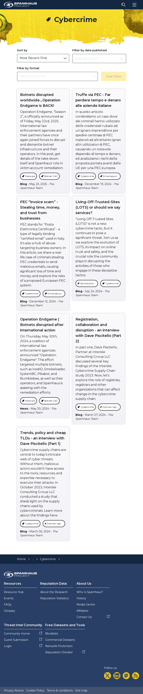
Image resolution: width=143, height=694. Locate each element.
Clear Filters (114, 76)
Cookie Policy (35, 690)
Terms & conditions (60, 690)
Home (21, 559)
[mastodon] (126, 675)
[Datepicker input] (99, 58)
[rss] (135, 675)
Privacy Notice (14, 690)
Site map (81, 690)
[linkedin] (116, 675)
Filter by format (28, 68)
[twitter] (107, 675)
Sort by (22, 50)
